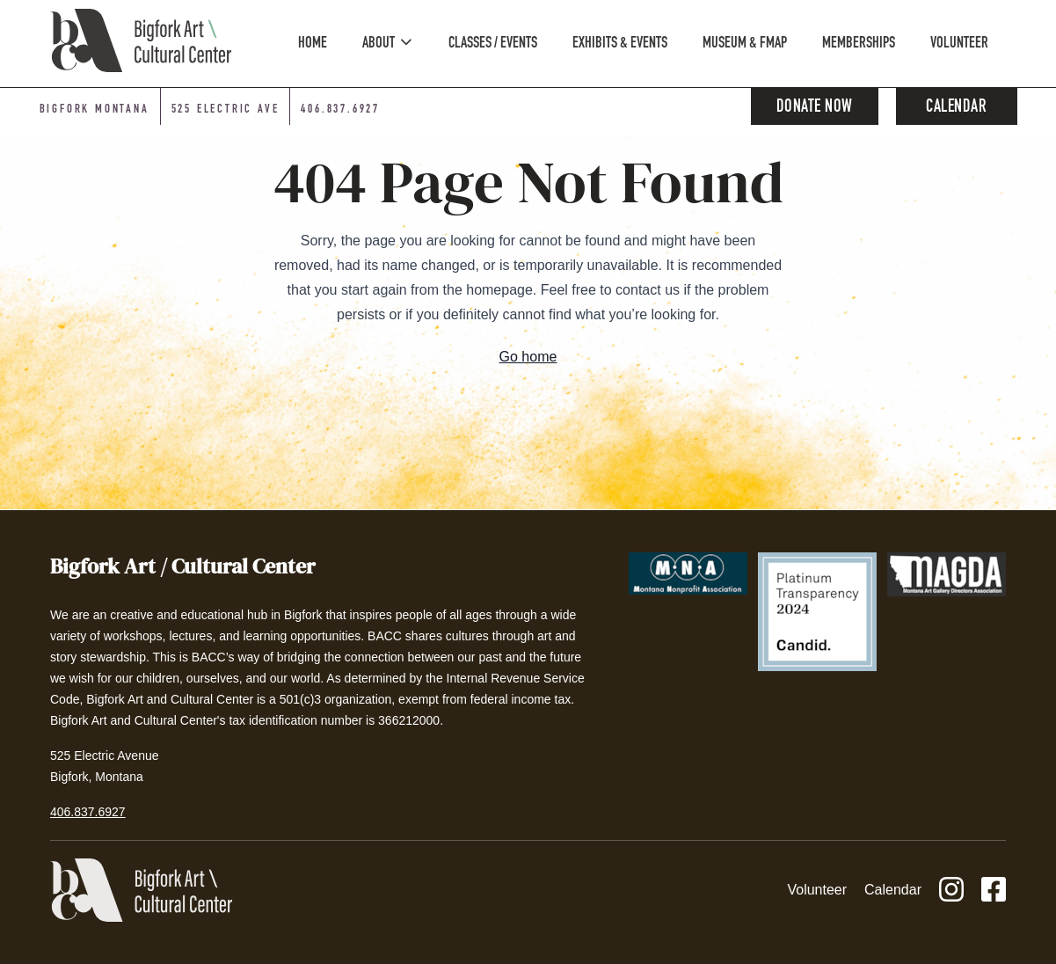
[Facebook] (993, 890)
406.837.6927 (88, 812)
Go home (528, 356)
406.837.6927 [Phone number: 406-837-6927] (340, 110)
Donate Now (814, 108)
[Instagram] (951, 890)
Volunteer (817, 889)
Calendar (956, 108)
